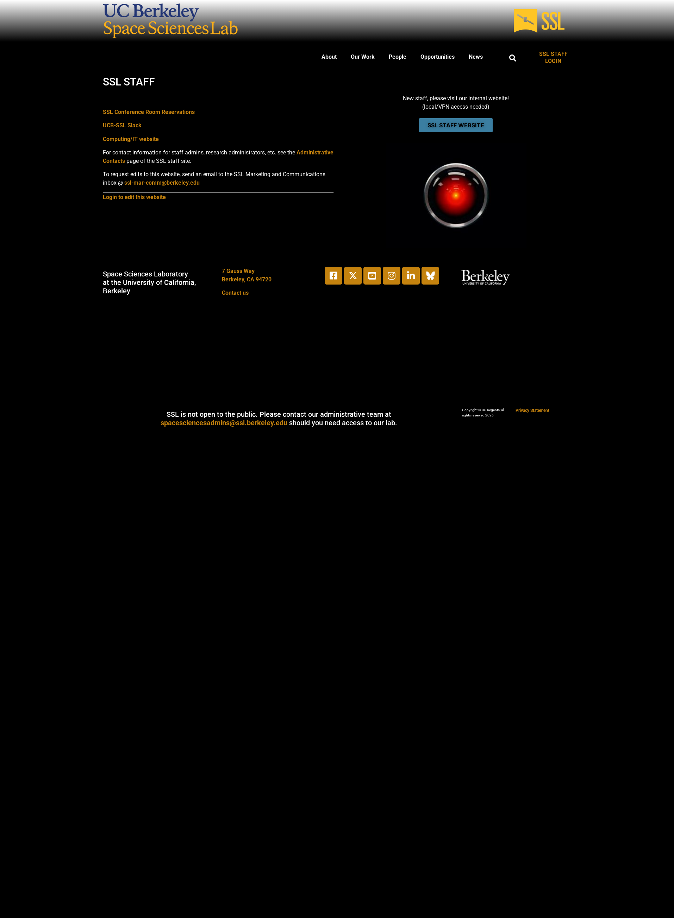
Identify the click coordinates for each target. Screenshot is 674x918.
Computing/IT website (131, 139)
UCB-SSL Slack (122, 125)
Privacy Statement (532, 410)
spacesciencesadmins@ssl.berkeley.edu (224, 423)
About (329, 56)
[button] (513, 58)
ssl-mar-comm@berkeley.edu (162, 182)
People (397, 56)
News (476, 56)
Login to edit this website (134, 197)
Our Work (363, 56)
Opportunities (437, 56)
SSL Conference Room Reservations (149, 112)
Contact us (235, 292)
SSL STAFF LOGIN (553, 57)
